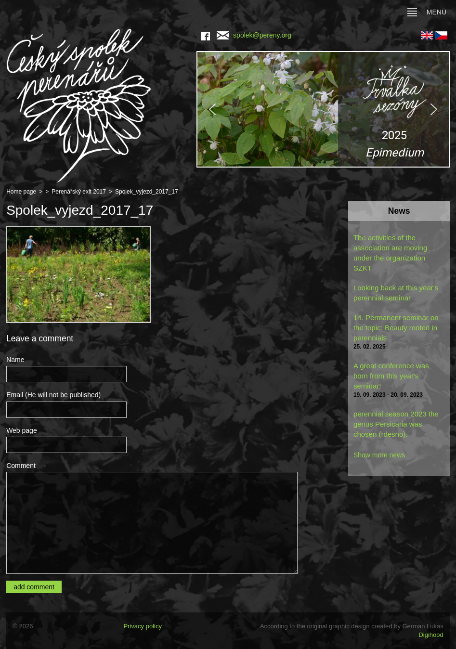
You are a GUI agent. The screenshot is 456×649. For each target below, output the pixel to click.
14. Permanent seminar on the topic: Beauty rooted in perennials (396, 327)
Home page (21, 191)
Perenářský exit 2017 (79, 191)
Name (15, 359)
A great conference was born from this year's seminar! (391, 376)
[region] (323, 109)
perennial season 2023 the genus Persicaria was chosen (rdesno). (396, 424)
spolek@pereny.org (254, 35)
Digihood (430, 634)
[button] (323, 109)
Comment (21, 465)
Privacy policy (142, 626)
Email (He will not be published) (53, 395)
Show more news (379, 455)
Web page (21, 430)
